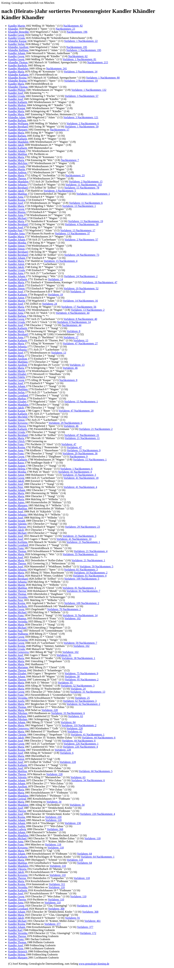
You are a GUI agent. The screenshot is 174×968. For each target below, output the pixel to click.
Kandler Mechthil (18, 416)
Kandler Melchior (18, 163)
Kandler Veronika (18, 597)
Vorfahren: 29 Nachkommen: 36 (79, 453)
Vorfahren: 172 (88, 933)
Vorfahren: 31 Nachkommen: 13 (87, 691)
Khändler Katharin (18, 74)
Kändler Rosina (17, 447)
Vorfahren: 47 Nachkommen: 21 (81, 435)
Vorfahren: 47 (68, 444)
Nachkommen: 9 (78, 456)
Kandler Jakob (16, 144)
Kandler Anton (16, 264)
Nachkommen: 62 (78, 56)
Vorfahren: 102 (72, 618)
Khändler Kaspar (17, 41)
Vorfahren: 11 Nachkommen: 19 (85, 221)
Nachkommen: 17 (59, 129)
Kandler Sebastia (17, 184)
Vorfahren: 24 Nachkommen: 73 (81, 254)
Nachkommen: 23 (65, 28)
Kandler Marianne (18, 667)
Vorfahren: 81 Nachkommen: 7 (83, 590)
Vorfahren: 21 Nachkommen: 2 (95, 429)
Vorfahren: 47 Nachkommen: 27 (80, 343)
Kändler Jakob (16, 267)
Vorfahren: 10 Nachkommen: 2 (90, 572)
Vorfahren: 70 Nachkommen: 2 (64, 609)
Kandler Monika (17, 471)
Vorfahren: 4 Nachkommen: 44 (72, 312)
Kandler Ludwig (17, 829)
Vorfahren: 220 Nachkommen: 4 (97, 814)
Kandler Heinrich (18, 951)
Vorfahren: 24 (49, 303)
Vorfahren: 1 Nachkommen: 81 (79, 59)
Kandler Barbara (17, 120)
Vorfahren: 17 (70, 337)
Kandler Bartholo (18, 65)
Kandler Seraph (17, 520)
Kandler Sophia (17, 826)
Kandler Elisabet (17, 374)
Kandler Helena (17, 468)
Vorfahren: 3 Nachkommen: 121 (80, 117)
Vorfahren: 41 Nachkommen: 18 (80, 477)
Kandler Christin (17, 734)
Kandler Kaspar (17, 108)
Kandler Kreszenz (18, 422)
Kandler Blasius (17, 212)
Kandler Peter (16, 487)
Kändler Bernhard (18, 224)
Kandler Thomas (17, 551)
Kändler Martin (17, 300)
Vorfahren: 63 (75, 716)
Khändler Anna (16, 233)
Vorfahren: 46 (70, 367)
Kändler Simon (16, 248)
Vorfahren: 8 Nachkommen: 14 (74, 322)
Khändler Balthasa (18, 50)
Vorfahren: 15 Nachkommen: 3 (79, 474)
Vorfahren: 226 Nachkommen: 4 (80, 746)
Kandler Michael (17, 218)
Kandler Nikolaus (18, 713)
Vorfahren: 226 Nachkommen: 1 (80, 743)
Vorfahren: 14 (55, 279)
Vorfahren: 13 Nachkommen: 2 (88, 309)
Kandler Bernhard (18, 126)
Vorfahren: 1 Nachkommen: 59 (81, 126)
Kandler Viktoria (17, 869)
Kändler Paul (15, 230)
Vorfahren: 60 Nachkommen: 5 (95, 771)
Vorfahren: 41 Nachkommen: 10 (73, 539)
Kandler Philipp (17, 89)
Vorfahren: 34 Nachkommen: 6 (88, 780)
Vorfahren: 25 (82, 697)
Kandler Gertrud (17, 798)
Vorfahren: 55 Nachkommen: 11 (80, 554)
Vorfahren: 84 (67, 722)
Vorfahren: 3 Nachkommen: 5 (60, 190)
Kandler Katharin (18, 102)
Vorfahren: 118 (53, 820)
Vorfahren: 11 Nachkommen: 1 (93, 193)
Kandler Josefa (16, 700)
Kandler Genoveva (18, 652)
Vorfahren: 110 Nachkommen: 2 (78, 725)
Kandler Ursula (16, 37)
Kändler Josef (16, 557)
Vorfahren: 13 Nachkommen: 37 (72, 233)
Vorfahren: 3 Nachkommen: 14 (80, 71)
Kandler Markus (17, 105)
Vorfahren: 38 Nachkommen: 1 (78, 658)
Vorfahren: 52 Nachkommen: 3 (77, 685)
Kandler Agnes (16, 502)
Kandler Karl (15, 930)
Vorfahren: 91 (72, 917)
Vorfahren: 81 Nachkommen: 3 (81, 569)
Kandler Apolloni (18, 358)
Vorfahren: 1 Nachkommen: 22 (81, 41)
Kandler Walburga (18, 633)
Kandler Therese (17, 178)
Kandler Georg (16, 34)
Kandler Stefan (16, 44)
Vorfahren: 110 (58, 865)
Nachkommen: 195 (76, 47)
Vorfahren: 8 (73, 331)
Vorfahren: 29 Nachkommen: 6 (65, 422)
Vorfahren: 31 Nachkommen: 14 (79, 615)
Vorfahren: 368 (55, 829)
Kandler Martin (17, 25)
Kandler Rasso (16, 462)
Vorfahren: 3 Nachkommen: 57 (81, 96)
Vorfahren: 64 (84, 853)
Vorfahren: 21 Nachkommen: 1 (83, 542)
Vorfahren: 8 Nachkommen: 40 (80, 319)
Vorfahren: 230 (73, 823)
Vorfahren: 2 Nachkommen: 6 (82, 123)
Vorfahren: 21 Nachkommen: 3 (79, 535)
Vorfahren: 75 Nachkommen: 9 (81, 673)
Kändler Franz (16, 444)
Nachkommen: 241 (56, 68)
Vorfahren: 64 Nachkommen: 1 (97, 856)
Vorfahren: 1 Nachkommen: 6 (76, 468)
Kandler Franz (16, 453)
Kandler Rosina (17, 199)
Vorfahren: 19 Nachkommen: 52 (80, 288)
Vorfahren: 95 (65, 682)
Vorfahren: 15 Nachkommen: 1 (81, 401)
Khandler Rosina (17, 77)
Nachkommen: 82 (73, 25)
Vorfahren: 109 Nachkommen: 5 (81, 578)
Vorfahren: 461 (92, 920)
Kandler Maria (16, 71)
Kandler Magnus (17, 618)
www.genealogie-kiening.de (94, 963)
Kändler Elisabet (17, 401)
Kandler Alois (16, 948)
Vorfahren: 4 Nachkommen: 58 (81, 224)
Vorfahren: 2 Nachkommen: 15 (85, 181)
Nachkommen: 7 (70, 160)
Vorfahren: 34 (53, 801)
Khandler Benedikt (18, 31)
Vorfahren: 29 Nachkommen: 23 (82, 526)
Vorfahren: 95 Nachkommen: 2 (81, 679)
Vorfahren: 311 (57, 884)
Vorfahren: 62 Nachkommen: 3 (80, 700)
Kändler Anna (16, 337)
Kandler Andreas (17, 172)
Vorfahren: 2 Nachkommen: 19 (81, 80)
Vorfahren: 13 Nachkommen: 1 (79, 206)
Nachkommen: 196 (77, 31)
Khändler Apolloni (18, 47)
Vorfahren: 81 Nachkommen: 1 (79, 587)
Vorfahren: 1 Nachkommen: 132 (88, 89)
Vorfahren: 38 (72, 676)
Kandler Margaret (18, 129)
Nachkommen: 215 (97, 62)
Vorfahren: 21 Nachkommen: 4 (90, 551)
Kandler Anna (16, 196)
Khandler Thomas (18, 62)
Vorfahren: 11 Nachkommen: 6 (86, 202)
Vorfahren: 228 (49, 710)
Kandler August (17, 465)
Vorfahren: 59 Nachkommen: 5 (96, 566)
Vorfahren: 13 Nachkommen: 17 (77, 230)
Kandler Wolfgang (18, 123)
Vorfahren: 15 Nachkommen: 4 (60, 261)
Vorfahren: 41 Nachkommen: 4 (75, 471)
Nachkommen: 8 (68, 380)
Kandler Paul (15, 630)
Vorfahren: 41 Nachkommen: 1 (87, 734)
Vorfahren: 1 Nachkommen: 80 (103, 77)
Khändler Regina (17, 80)
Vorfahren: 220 (53, 817)
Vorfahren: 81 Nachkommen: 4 (89, 575)
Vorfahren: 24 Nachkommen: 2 (81, 276)
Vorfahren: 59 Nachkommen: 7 (80, 642)
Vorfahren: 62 (74, 731)
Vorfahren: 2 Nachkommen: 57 (81, 239)
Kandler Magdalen (18, 68)
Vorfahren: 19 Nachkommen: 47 (99, 282)
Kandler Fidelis (17, 377)
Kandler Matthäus (18, 361)
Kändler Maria (16, 157)
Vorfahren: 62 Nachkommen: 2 (83, 704)
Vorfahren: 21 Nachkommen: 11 (82, 438)
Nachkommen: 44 (71, 325)
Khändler (13, 28)
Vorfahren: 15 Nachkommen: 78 (81, 187)
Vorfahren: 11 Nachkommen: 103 (83, 184)
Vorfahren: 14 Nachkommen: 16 (80, 300)
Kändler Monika (17, 242)
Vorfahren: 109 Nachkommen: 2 (81, 603)
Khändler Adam (17, 117)
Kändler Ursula (16, 649)
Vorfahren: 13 (80, 340)
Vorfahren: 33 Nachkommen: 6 (68, 713)
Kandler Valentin (17, 523)
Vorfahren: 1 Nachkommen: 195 (83, 50)
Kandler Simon (16, 245)
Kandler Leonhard (18, 395)
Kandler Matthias (18, 154)
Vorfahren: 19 (77, 291)
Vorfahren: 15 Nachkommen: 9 (83, 450)
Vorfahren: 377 (52, 924)
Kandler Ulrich (16, 441)
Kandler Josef (16, 92)
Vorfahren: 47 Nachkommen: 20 (75, 410)
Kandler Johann (17, 53)
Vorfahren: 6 (66, 752)
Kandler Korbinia (18, 542)
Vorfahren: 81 (63, 655)
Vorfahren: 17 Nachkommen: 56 (78, 306)
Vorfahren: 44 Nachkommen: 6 (98, 737)
